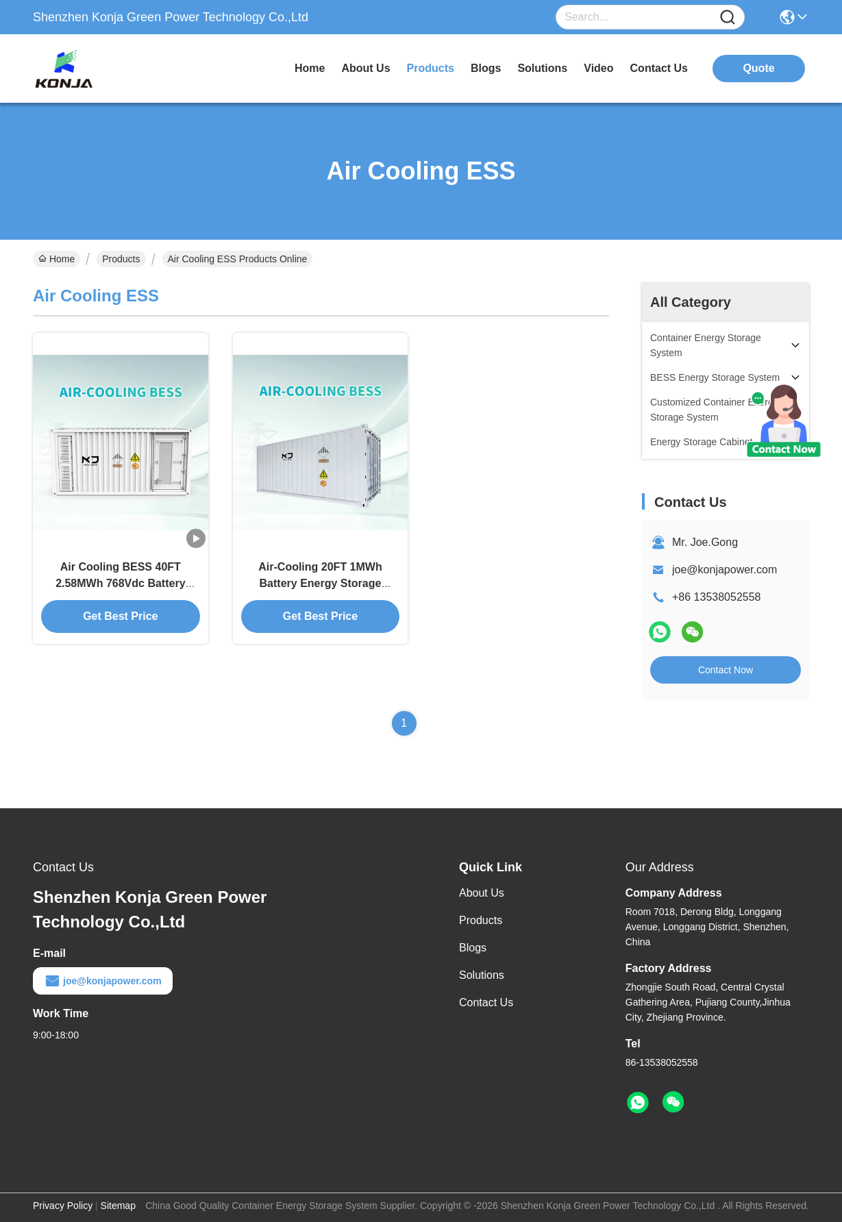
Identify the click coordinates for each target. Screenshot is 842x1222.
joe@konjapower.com (724, 569)
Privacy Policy (62, 1205)
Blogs (472, 947)
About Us (481, 893)
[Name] (727, 17)
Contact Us (486, 1002)
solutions (542, 68)
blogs (486, 68)
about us (365, 68)
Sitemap (118, 1205)
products (430, 68)
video (598, 68)
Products (121, 258)
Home (310, 68)
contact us (659, 68)
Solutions (481, 975)
